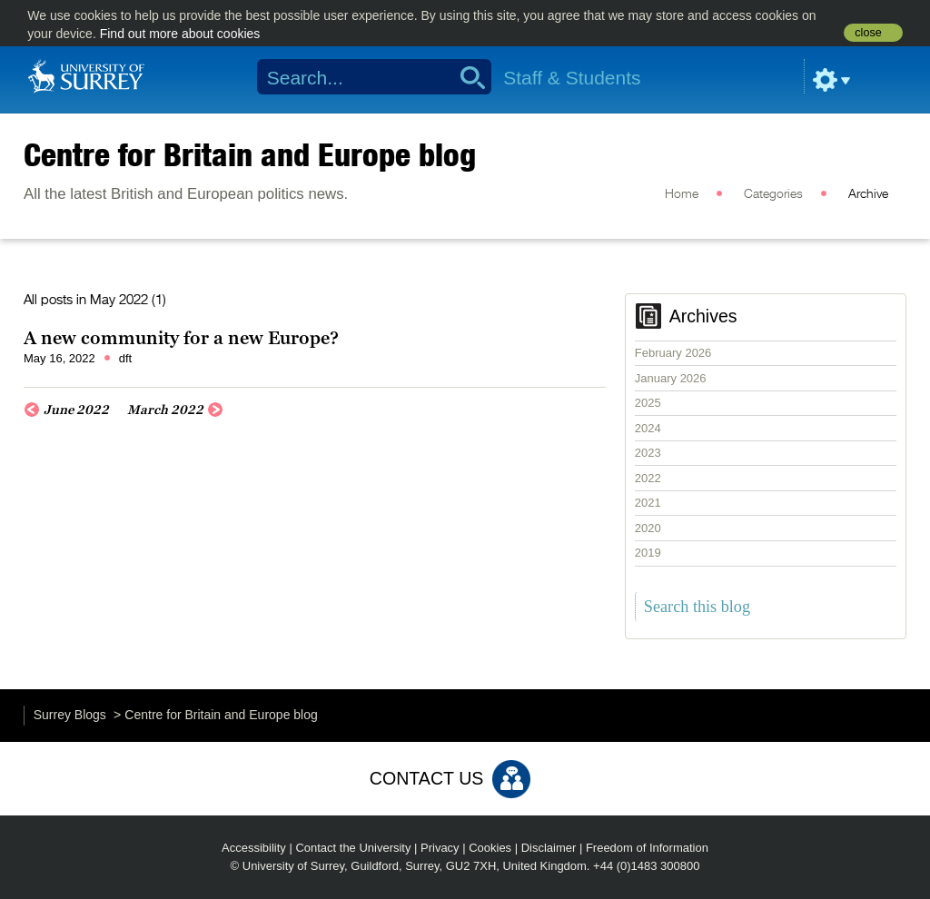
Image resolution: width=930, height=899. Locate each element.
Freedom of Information (647, 848)
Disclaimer (549, 848)
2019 (648, 552)
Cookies (490, 848)
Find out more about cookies (180, 33)
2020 (648, 528)
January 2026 (671, 378)
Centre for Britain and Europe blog (250, 154)
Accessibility (254, 848)
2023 (648, 452)
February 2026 (673, 353)
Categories (773, 194)
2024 (648, 428)
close (868, 32)
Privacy (440, 848)
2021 (648, 502)
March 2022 (165, 409)
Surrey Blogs (70, 714)
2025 (648, 403)
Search (466, 77)
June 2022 (76, 409)
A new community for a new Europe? (181, 338)
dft (125, 358)
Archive (868, 194)
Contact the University (353, 848)
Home (681, 194)
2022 (648, 478)
